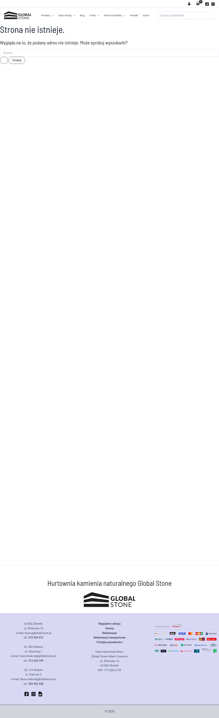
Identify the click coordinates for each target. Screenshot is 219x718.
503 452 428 (35, 684)
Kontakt (134, 15)
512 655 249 (35, 660)
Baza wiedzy (67, 15)
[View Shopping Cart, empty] (197, 3)
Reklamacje (109, 633)
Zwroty (109, 628)
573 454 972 (35, 637)
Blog (82, 15)
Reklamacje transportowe (110, 637)
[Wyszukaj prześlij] (4, 60)
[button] (52, 15)
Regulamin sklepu (109, 623)
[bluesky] (40, 694)
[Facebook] (26, 694)
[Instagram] (213, 4)
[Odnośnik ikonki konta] (189, 3)
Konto (146, 15)
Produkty (47, 15)
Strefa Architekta (114, 15)
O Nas (94, 15)
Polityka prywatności (110, 642)
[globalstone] (207, 4)
